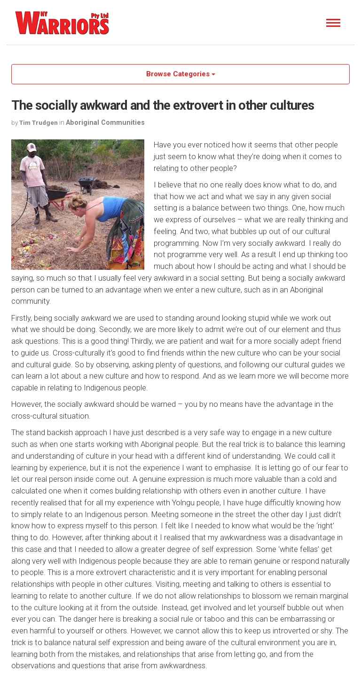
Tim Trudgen (38, 122)
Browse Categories (180, 74)
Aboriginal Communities (105, 122)
